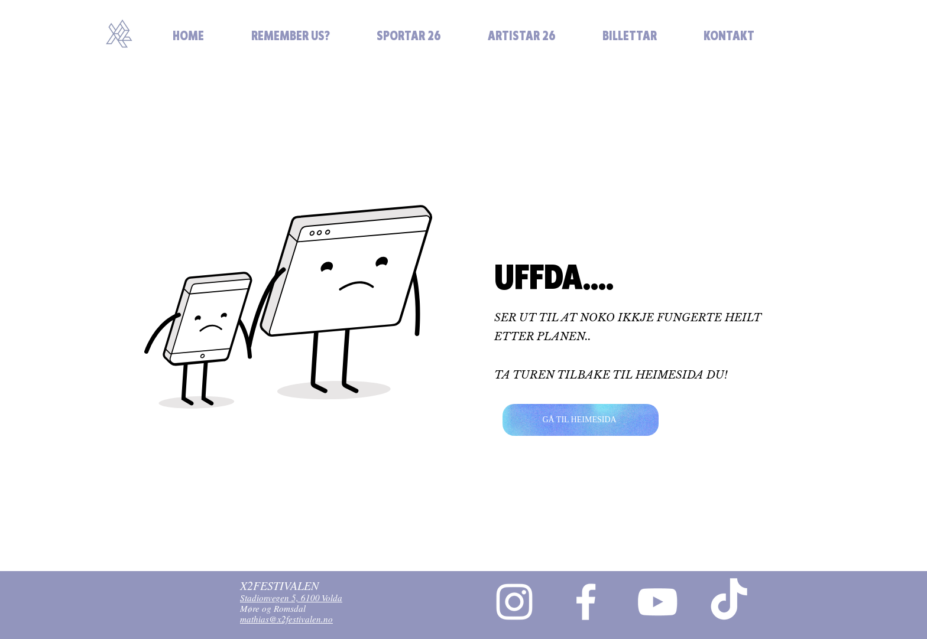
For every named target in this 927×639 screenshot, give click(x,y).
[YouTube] (657, 602)
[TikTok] (729, 602)
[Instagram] (514, 602)
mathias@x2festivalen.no (286, 621)
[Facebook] (586, 602)
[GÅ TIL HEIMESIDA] (581, 420)
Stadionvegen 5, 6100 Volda (291, 599)
